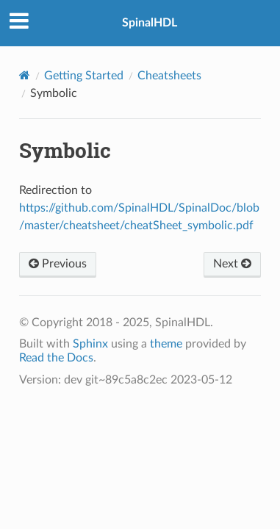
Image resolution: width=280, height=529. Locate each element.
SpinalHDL (149, 23)
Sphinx (90, 344)
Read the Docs (56, 358)
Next (232, 264)
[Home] (24, 75)
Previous (58, 264)
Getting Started (83, 76)
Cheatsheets (169, 76)
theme (166, 344)
